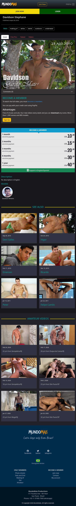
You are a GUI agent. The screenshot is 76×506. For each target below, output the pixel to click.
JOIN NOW (20, 11)
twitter (38, 452)
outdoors (38, 29)
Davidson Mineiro (8, 198)
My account (56, 478)
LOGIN (57, 11)
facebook (27, 452)
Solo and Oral (20, 475)
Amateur (20, 482)
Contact (56, 475)
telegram (48, 452)
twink (30, 29)
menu (70, 4)
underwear (49, 29)
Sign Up (7, 120)
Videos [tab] (31, 37)
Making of (20, 478)
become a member (35, 101)
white (23, 29)
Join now (56, 473)
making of (14, 29)
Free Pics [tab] (13, 37)
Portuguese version (38, 463)
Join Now (42, 4)
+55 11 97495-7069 (36, 498)
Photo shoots (20, 473)
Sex (20, 480)
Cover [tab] (5, 37)
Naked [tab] (22, 37)
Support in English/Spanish (38, 170)
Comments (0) (8, 91)
